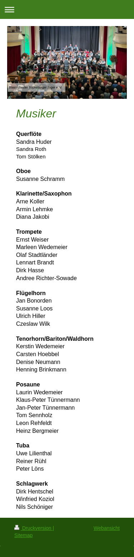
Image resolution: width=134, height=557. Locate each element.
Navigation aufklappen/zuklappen (67, 9)
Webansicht (107, 528)
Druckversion (33, 528)
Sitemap (23, 535)
